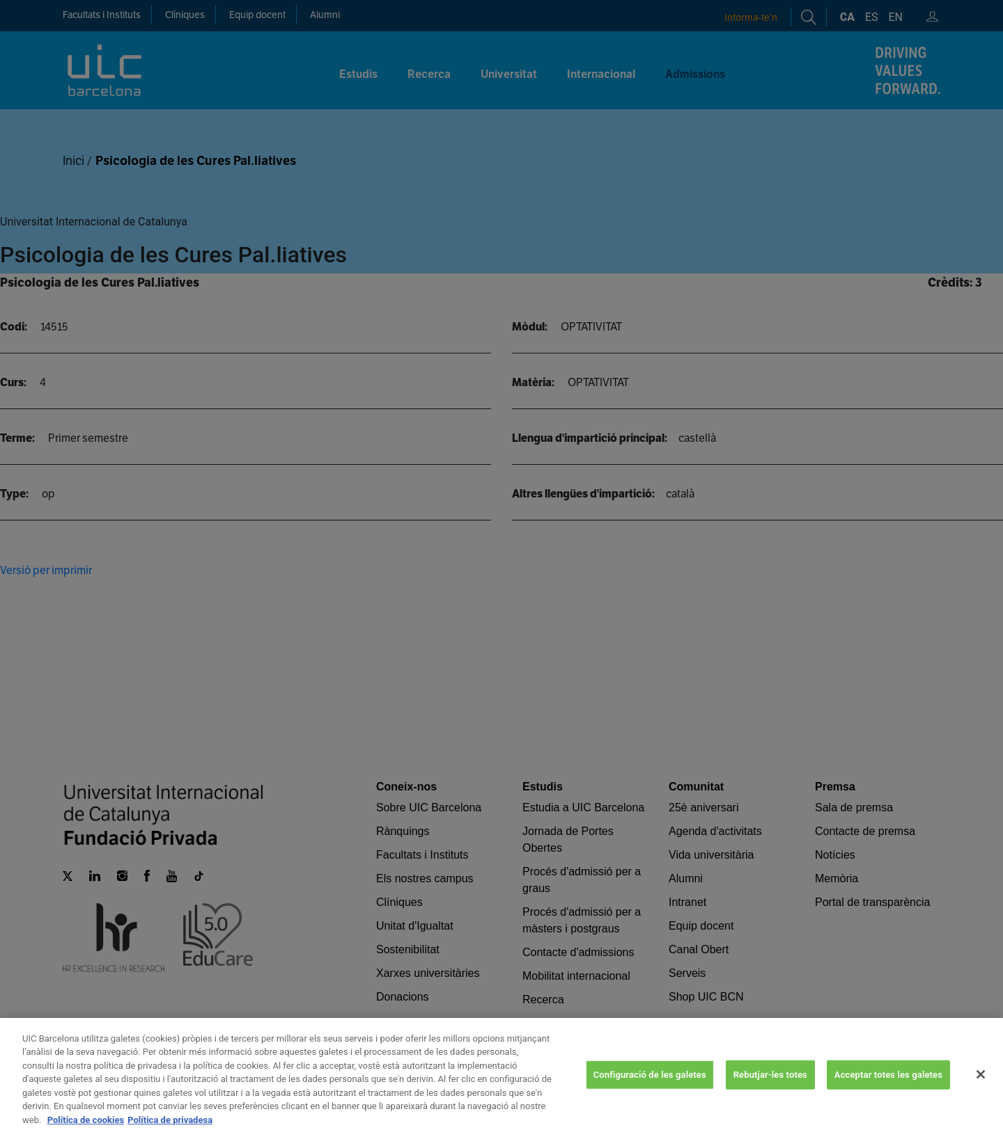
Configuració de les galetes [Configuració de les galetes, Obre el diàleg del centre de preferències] (649, 1088)
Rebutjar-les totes (770, 1088)
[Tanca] (980, 1089)
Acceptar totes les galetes (888, 1088)
